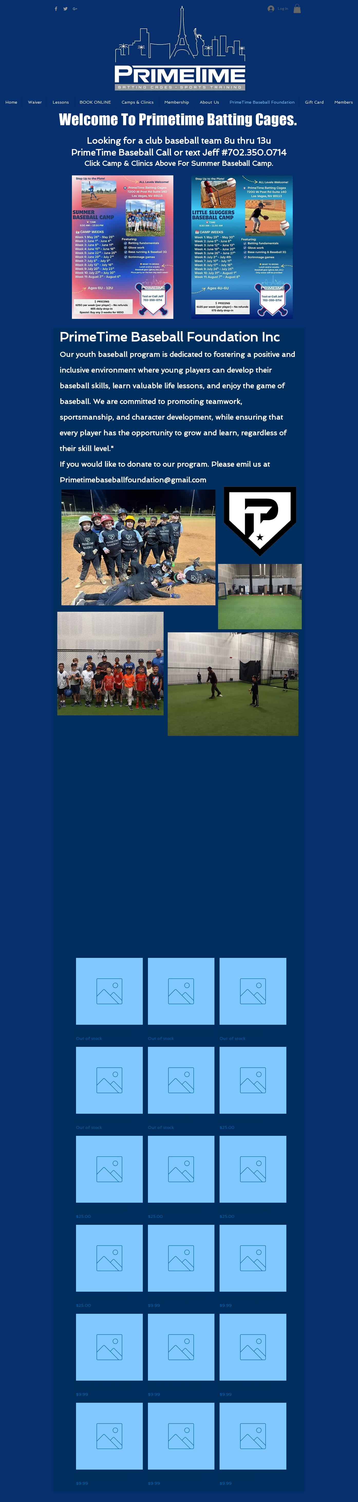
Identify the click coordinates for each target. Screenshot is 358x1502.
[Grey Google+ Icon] (75, 9)
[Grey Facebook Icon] (56, 9)
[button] (297, 8)
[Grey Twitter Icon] (65, 9)
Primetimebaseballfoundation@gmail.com (133, 480)
